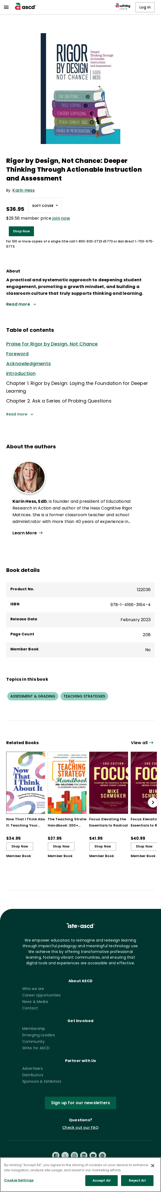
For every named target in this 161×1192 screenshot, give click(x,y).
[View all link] (143, 743)
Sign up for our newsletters (80, 1103)
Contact (30, 1008)
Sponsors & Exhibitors (41, 1081)
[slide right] (153, 802)
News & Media (35, 1001)
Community (33, 1041)
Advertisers (32, 1068)
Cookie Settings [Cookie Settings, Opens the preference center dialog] (18, 1182)
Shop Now (21, 231)
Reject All (137, 1183)
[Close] (152, 1168)
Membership (33, 1028)
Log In (145, 7)
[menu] (6, 7)
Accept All (101, 1183)
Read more (19, 414)
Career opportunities (41, 995)
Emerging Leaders (38, 1035)
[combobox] (45, 205)
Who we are (33, 988)
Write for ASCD (36, 1048)
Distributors (32, 1075)
